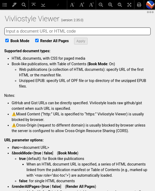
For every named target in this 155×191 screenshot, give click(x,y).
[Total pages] (58, 5)
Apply (80, 41)
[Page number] (52, 4)
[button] (150, 5)
